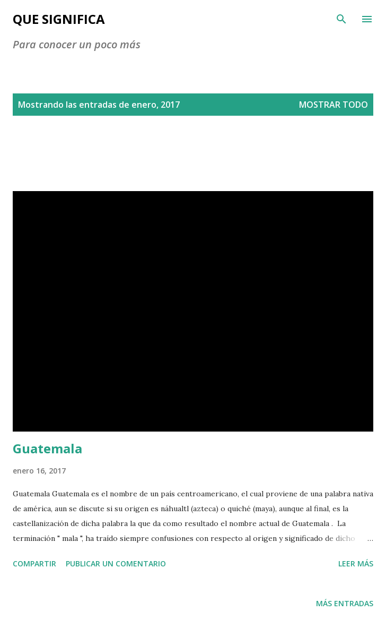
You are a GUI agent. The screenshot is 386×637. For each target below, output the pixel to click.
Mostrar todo (333, 104)
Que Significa (59, 19)
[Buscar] (341, 19)
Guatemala (47, 448)
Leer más (355, 563)
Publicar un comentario (116, 563)
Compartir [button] (34, 563)
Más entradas (344, 603)
